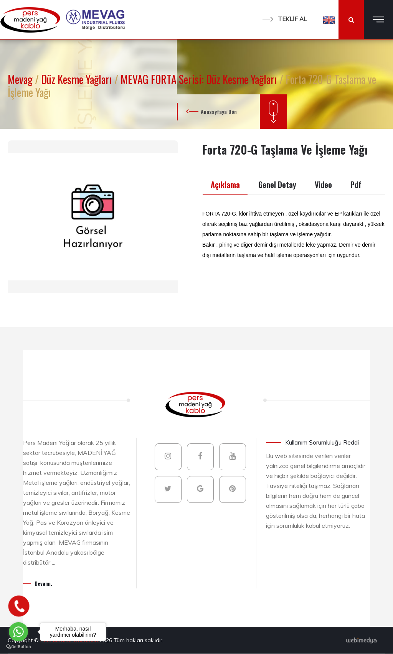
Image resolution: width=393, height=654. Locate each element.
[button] (329, 19)
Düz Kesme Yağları (77, 79)
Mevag (21, 79)
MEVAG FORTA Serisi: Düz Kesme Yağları (200, 79)
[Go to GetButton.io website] (18, 646)
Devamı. (43, 583)
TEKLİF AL (285, 19)
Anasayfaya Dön (219, 111)
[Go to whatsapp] (18, 631)
